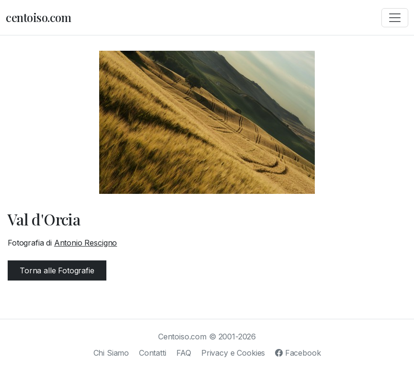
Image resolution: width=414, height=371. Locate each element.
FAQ (184, 353)
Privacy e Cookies (233, 353)
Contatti (152, 353)
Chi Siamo (111, 353)
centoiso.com (38, 17)
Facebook (298, 353)
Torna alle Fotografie (57, 270)
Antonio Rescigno (85, 242)
